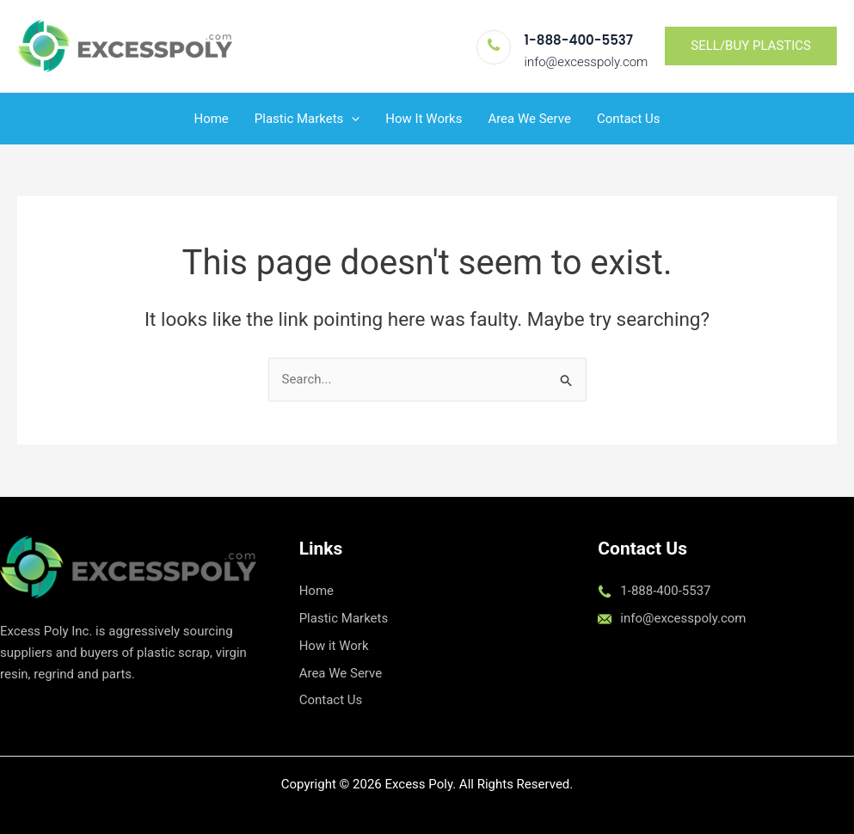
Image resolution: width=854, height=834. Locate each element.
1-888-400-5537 (579, 40)
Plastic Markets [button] (307, 118)
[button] (751, 46)
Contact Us (628, 118)
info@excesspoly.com (586, 62)
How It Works (423, 118)
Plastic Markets (344, 618)
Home (211, 118)
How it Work (334, 645)
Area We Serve (529, 118)
